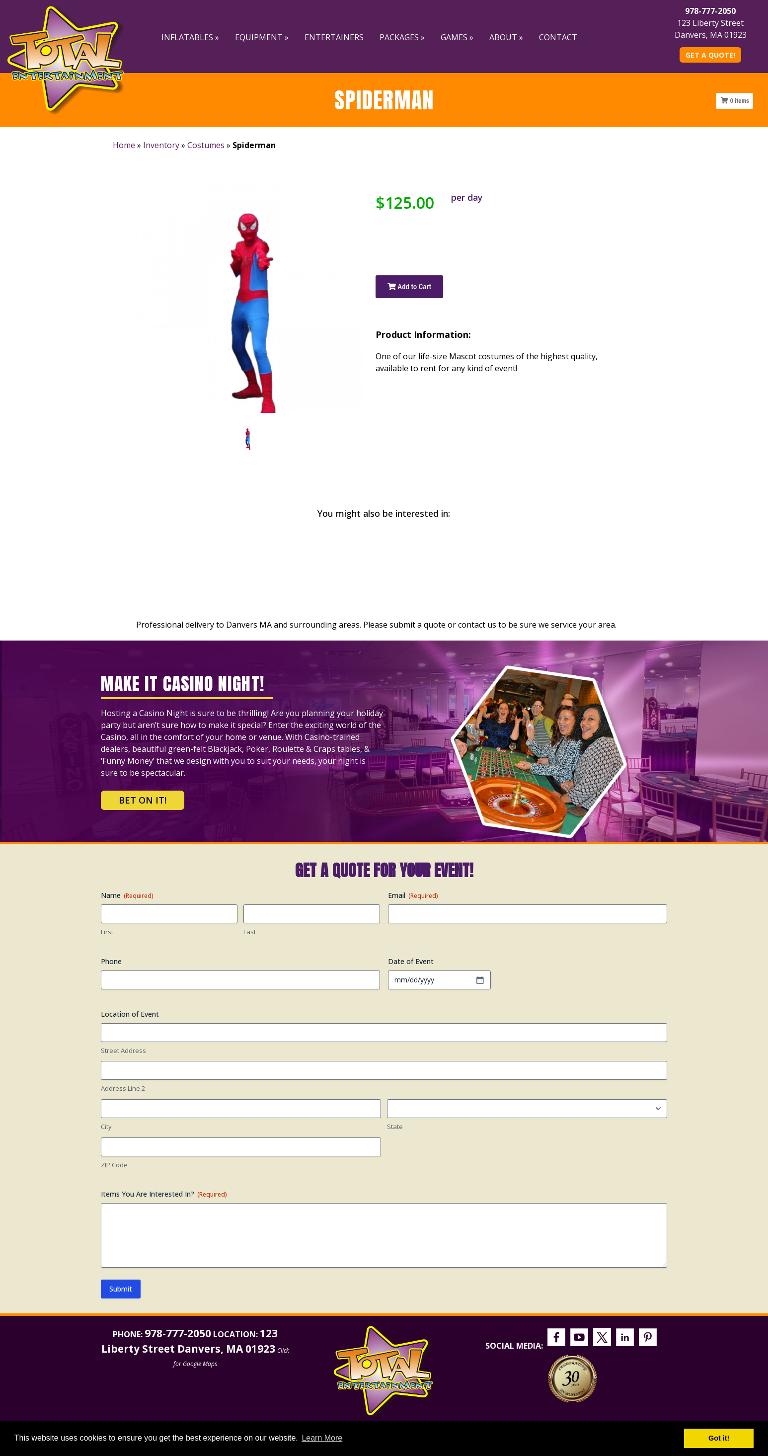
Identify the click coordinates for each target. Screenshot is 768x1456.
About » (506, 37)
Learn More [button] (322, 1438)
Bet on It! (142, 800)
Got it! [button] (718, 1438)
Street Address (123, 1050)
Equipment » (262, 37)
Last (249, 931)
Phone (111, 961)
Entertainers (334, 37)
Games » (457, 37)
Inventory (161, 145)
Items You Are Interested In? (164, 1194)
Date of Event (411, 961)
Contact (558, 37)
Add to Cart (409, 286)
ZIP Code (114, 1164)
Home (124, 145)
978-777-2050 (710, 10)
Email (413, 895)
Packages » (402, 37)
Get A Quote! (710, 55)
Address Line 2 (123, 1088)
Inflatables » (190, 37)
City (106, 1126)
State (395, 1126)
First (107, 931)
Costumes (206, 145)
